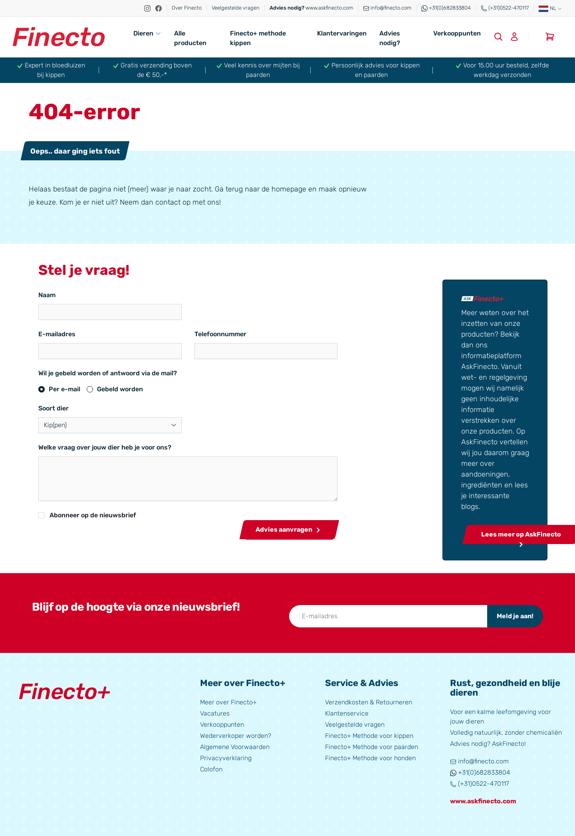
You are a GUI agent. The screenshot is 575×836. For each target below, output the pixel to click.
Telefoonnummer (195, 334)
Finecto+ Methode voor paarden (371, 745)
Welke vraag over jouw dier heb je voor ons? (104, 447)
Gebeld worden (120, 389)
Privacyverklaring (226, 756)
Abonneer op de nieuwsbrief (93, 515)
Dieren (147, 33)
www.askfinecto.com (311, 8)
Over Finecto (187, 8)
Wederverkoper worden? (235, 733)
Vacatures (215, 711)
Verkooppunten (457, 33)
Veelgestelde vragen (236, 8)
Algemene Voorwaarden (235, 745)
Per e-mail (64, 389)
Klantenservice (347, 711)
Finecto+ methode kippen (258, 38)
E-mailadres (56, 334)
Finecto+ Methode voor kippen (369, 733)
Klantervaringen (342, 33)
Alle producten (190, 38)
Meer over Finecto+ (228, 700)
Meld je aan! (515, 614)
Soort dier (53, 408)
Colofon (211, 767)
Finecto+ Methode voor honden (370, 756)
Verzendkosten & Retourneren (368, 700)
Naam (47, 295)
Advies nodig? (389, 38)
